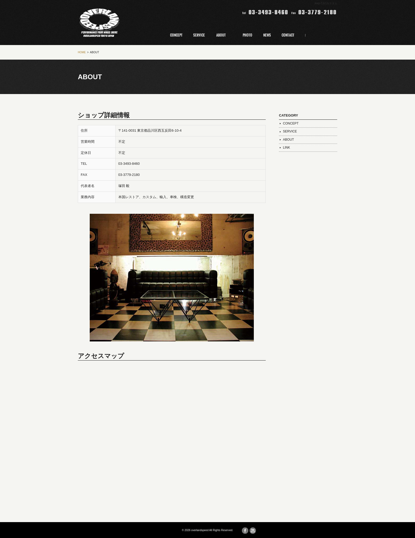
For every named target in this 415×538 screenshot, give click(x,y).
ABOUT (288, 139)
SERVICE (290, 131)
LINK (286, 147)
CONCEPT (291, 123)
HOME (82, 52)
